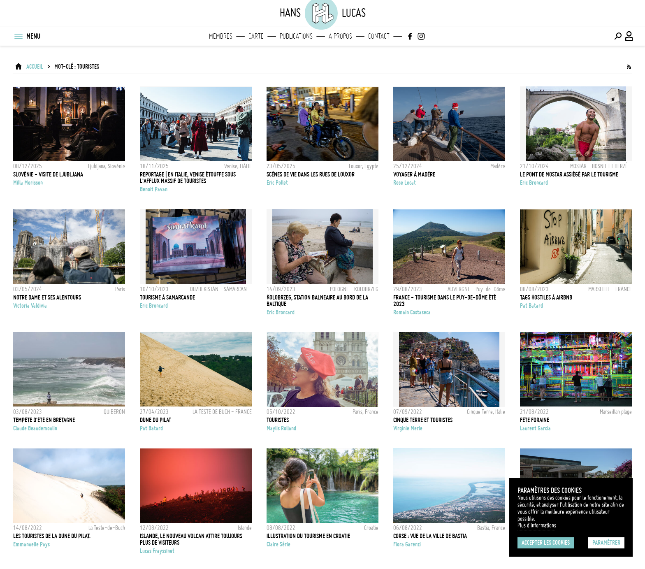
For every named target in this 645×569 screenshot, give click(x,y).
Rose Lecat (404, 182)
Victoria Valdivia (30, 305)
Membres (220, 36)
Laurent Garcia (535, 428)
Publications (296, 36)
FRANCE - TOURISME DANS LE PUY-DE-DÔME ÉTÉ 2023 (444, 300)
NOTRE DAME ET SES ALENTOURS (47, 297)
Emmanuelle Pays (31, 544)
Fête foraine (534, 420)
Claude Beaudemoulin (35, 428)
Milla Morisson (28, 182)
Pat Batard (531, 305)
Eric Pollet (277, 182)
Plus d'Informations (536, 525)
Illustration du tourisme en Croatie (308, 536)
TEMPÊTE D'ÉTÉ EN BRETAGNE (44, 420)
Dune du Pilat (155, 420)
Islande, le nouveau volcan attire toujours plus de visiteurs (191, 539)
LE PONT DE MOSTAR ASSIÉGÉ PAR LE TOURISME (569, 174)
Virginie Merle (407, 428)
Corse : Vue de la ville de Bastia (430, 536)
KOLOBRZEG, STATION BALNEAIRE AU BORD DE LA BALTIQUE (317, 300)
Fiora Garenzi (407, 544)
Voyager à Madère (414, 174)
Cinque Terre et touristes (422, 420)
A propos (340, 36)
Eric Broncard (534, 182)
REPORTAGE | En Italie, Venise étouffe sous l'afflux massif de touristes (188, 177)
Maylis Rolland (281, 428)
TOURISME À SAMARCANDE (167, 297)
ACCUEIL (34, 66)
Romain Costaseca (412, 312)
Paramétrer (606, 542)
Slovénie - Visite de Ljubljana (48, 174)
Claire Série (278, 544)
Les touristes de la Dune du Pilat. (51, 536)
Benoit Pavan (153, 189)
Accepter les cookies (546, 542)
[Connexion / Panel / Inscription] (629, 36)
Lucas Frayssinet (157, 551)
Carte (256, 36)
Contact (379, 36)
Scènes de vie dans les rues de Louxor (311, 174)
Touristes (278, 420)
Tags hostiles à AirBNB (546, 297)
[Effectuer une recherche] (618, 36)
